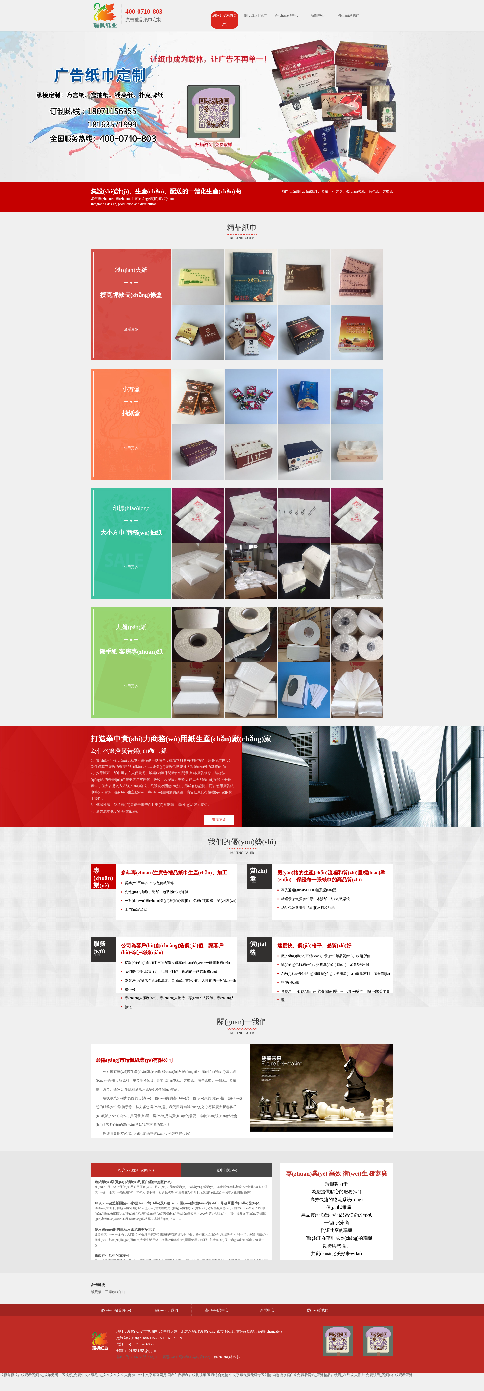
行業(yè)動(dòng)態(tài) (136, 1170)
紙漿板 (96, 1292)
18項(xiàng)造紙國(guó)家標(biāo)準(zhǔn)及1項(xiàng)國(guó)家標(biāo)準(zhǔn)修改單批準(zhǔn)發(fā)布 (178, 1203)
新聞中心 (318, 15)
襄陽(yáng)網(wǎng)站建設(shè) (186, 1357)
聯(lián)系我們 (348, 15)
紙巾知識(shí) (227, 1170)
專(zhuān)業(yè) (103, 878)
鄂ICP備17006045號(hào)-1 (137, 1357)
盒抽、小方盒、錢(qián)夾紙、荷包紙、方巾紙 (357, 191)
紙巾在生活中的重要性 (112, 1256)
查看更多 (131, 329)
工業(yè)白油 (115, 1292)
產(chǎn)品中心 (286, 15)
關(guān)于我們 (255, 15)
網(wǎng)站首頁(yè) (224, 20)
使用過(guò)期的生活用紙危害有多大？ (125, 1229)
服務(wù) (99, 947)
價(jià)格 (258, 947)
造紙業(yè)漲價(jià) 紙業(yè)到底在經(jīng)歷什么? (133, 1182)
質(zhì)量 (258, 874)
